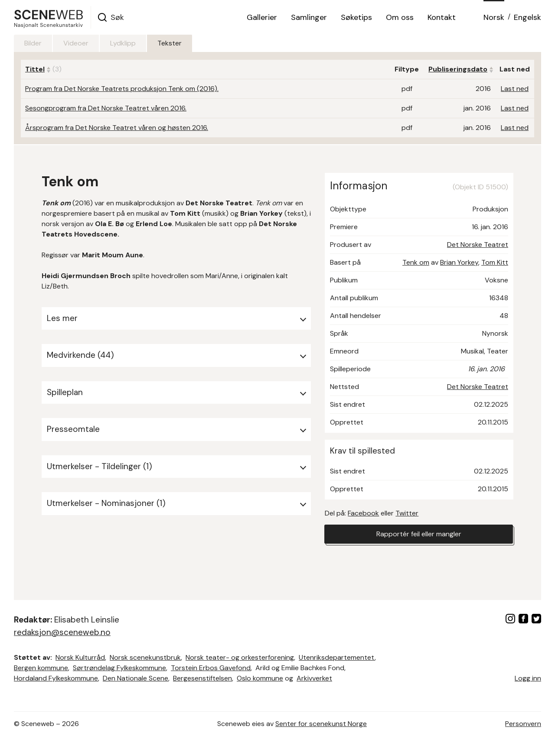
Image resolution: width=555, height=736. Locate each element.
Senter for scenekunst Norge (321, 723)
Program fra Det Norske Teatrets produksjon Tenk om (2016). (122, 88)
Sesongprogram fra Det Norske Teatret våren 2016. (105, 108)
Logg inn (528, 678)
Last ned (515, 88)
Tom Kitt (494, 262)
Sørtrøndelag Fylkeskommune (119, 667)
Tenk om (415, 262)
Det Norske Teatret (477, 244)
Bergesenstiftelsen (202, 678)
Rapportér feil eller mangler (418, 533)
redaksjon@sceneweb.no (62, 632)
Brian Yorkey (459, 262)
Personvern (523, 723)
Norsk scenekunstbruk (145, 657)
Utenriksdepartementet (337, 657)
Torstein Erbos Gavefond (211, 667)
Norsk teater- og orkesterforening (240, 657)
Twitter (406, 513)
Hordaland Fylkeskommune (56, 678)
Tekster (169, 43)
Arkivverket (314, 678)
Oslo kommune (260, 678)
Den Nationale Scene (135, 678)
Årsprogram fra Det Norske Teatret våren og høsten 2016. (116, 127)
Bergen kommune (41, 667)
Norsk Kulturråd (80, 657)
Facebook (363, 513)
